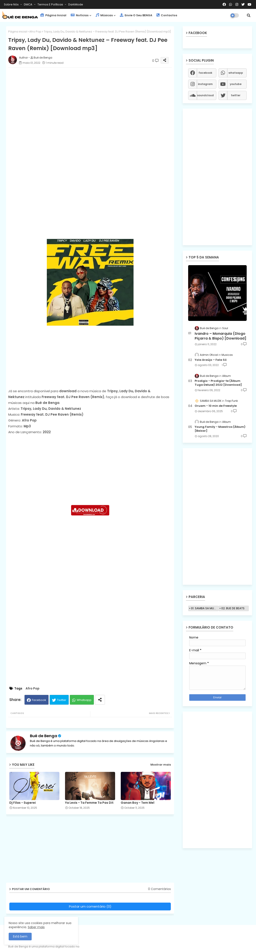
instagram (205, 84)
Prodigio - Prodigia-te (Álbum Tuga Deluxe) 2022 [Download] (218, 383)
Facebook (39, 700)
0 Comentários (159, 889)
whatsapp (235, 73)
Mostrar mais (160, 765)
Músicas (104, 15)
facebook (205, 73)
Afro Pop (35, 31)
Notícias (79, 15)
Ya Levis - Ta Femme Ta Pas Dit (89, 803)
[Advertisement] (94, 101)
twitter (235, 95)
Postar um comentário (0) (90, 906)
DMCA (28, 4)
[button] (248, 15)
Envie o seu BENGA (136, 15)
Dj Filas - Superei (22, 803)
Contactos (167, 15)
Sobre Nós (11, 4)
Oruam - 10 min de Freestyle (216, 406)
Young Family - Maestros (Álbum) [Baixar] (220, 429)
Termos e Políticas (51, 4)
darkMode (75, 4)
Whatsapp (84, 700)
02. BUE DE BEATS (233, 608)
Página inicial (17, 31)
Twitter (61, 700)
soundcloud (205, 95)
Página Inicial (53, 15)
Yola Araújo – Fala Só (211, 360)
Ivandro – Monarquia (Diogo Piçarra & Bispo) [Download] (220, 336)
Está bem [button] (20, 936)
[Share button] (100, 700)
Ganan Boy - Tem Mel (137, 803)
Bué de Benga (43, 735)
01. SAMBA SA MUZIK (204, 608)
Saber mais (36, 927)
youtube (235, 84)
